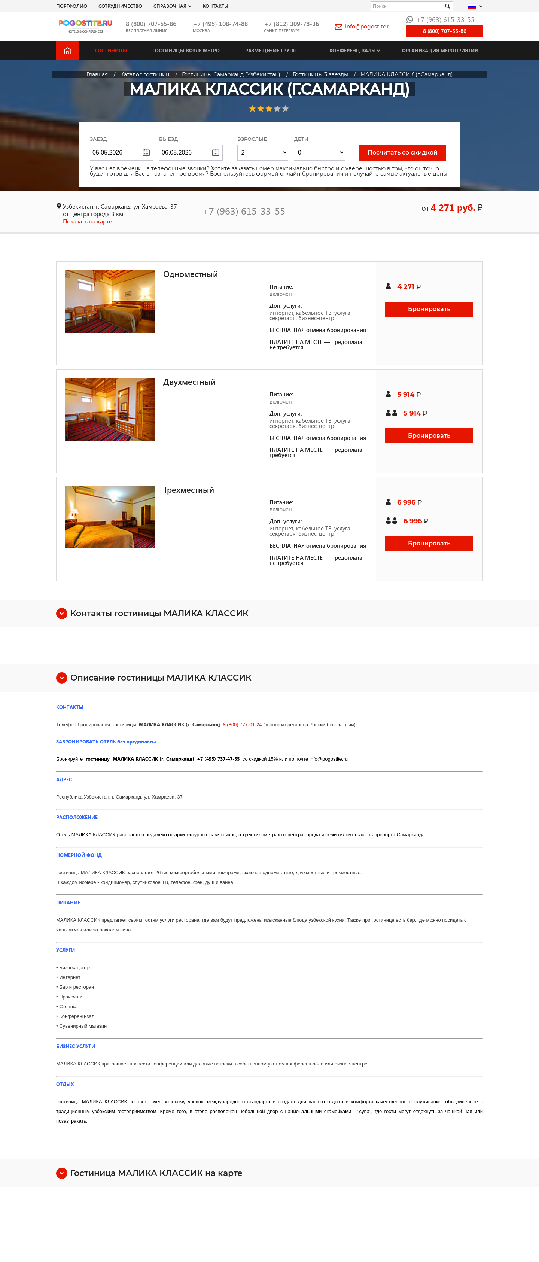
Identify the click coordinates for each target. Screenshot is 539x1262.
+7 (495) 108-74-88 (220, 24)
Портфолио (71, 5)
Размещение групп (271, 50)
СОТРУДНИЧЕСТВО (120, 5)
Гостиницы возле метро (186, 50)
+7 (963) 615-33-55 (440, 19)
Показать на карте (87, 221)
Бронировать (429, 309)
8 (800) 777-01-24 (242, 724)
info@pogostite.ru (364, 26)
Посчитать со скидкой (403, 152)
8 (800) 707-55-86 (151, 24)
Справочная (169, 5)
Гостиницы (111, 50)
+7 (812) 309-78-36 (291, 24)
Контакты (215, 5)
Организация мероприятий (440, 50)
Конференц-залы (352, 50)
